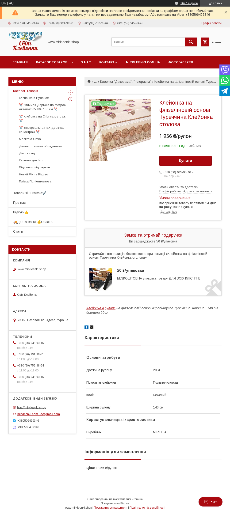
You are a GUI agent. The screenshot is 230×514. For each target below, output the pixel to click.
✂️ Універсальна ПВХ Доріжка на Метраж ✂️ (41, 130)
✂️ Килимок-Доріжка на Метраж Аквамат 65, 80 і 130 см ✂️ (42, 107)
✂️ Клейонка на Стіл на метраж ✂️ (42, 118)
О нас (85, 62)
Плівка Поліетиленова (35, 181)
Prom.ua (137, 499)
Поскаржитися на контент (110, 507)
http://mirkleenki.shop (31, 407)
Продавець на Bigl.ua (115, 503)
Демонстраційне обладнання (40, 146)
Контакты (108, 62)
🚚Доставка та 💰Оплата (33, 222)
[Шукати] (191, 42)
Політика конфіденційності (147, 507)
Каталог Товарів (25, 91)
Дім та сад (27, 153)
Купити (185, 161)
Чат (210, 502)
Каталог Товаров (51, 62)
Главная (20, 62)
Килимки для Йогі (31, 160)
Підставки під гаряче (34, 167)
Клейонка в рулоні (100, 308)
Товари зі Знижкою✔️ (29, 193)
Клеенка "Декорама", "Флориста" (125, 81)
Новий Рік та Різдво (33, 174)
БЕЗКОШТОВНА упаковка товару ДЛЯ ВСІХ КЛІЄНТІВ (158, 278)
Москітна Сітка (30, 139)
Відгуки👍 (20, 212)
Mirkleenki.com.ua (143, 62)
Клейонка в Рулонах (34, 98)
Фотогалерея (180, 62)
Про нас (19, 202)
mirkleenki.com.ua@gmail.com (38, 414)
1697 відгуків (189, 3)
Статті (18, 231)
